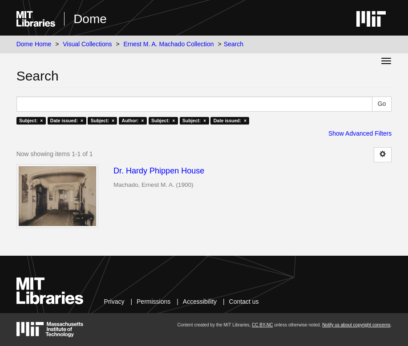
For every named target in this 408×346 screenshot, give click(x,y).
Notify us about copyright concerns (356, 324)
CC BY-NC (262, 324)
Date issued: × (66, 120)
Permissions (153, 301)
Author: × (133, 120)
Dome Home (34, 44)
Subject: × (31, 120)
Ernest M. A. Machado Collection (168, 44)
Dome (90, 19)
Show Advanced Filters (360, 133)
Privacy (114, 301)
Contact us (244, 301)
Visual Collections (87, 44)
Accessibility (200, 301)
